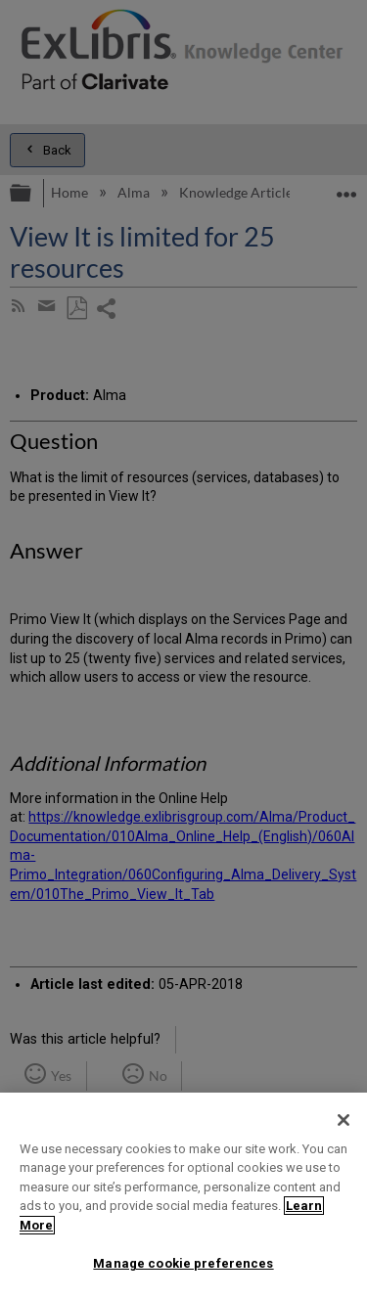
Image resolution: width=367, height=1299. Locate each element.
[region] (183, 1196)
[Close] (343, 1120)
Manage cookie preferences (183, 1263)
